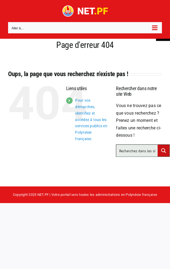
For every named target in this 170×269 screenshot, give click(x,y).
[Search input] (137, 150)
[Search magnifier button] (163, 151)
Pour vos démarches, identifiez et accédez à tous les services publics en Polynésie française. (91, 119)
